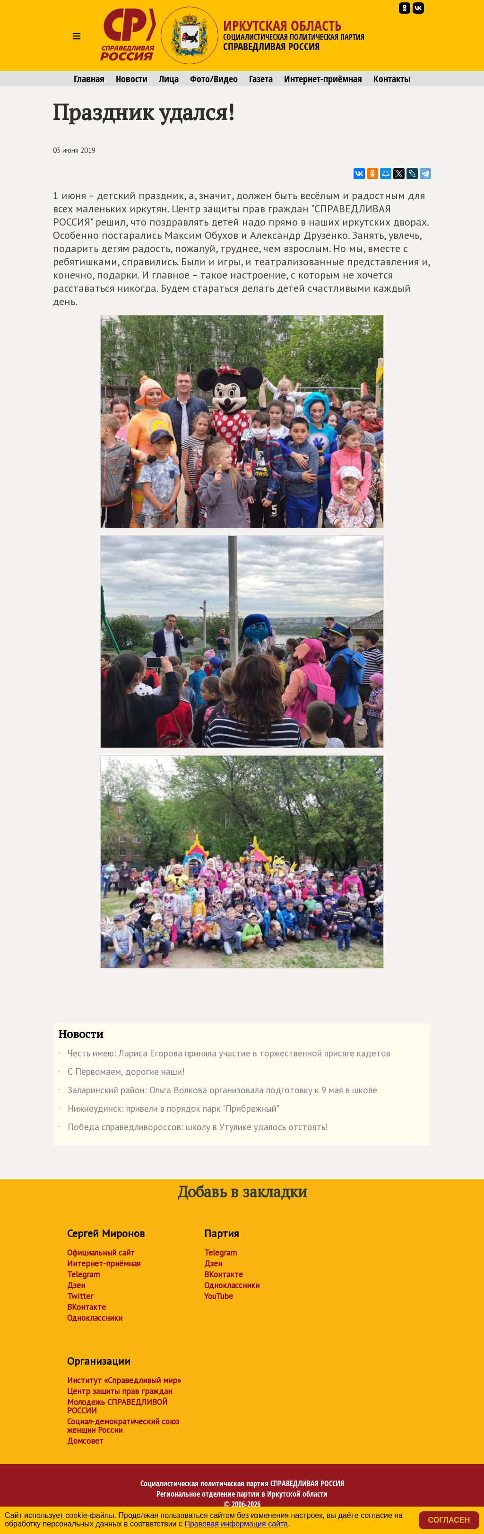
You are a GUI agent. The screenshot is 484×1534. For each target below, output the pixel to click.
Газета (261, 79)
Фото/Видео (214, 79)
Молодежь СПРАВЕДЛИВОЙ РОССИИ (117, 1406)
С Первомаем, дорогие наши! (121, 1073)
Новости (131, 79)
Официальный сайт (101, 1252)
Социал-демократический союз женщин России (123, 1425)
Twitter (80, 1296)
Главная (89, 79)
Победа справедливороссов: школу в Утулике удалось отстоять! (193, 1129)
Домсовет (85, 1441)
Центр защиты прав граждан (119, 1391)
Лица (169, 79)
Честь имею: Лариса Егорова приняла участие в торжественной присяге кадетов (224, 1055)
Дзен (76, 1285)
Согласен (449, 1520)
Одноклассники (94, 1318)
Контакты (392, 79)
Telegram (83, 1274)
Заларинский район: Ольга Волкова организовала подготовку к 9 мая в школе (217, 1092)
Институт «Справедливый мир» (124, 1380)
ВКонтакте (86, 1307)
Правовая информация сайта (236, 1524)
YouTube (218, 1296)
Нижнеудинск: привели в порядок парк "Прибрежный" (168, 1110)
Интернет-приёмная (323, 79)
